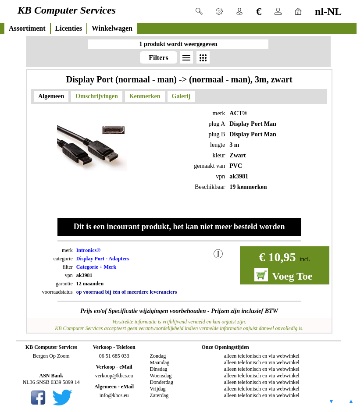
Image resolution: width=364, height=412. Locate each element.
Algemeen (51, 96)
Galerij (181, 96)
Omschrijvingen (96, 96)
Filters (158, 57)
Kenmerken (145, 96)
